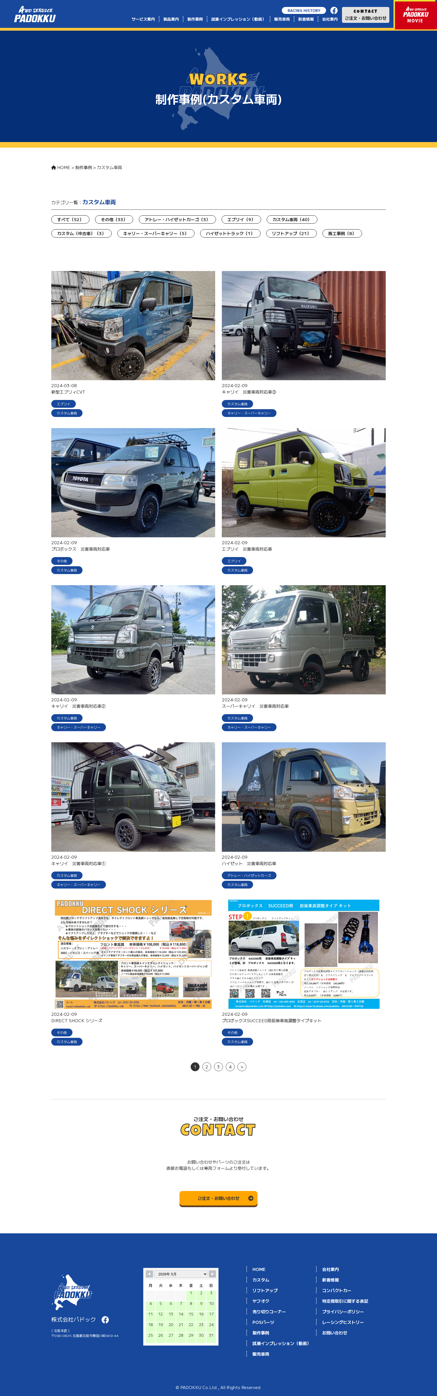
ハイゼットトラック (230, 233)
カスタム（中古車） (81, 233)
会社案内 (330, 19)
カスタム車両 (292, 219)
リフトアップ (291, 233)
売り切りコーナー (269, 1311)
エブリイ (241, 219)
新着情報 (306, 19)
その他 (114, 219)
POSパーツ (263, 1322)
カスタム (261, 1280)
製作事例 (195, 19)
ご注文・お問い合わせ (366, 15)
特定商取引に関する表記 (345, 1301)
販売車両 (282, 19)
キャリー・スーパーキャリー (156, 233)
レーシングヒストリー (343, 1322)
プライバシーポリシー (343, 1311)
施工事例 (342, 233)
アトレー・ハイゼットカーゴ (177, 219)
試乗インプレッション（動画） (238, 19)
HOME (259, 1269)
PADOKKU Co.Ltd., (200, 1387)
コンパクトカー (336, 1290)
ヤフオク (261, 1301)
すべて (70, 219)
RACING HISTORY (304, 10)
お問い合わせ (334, 1333)
